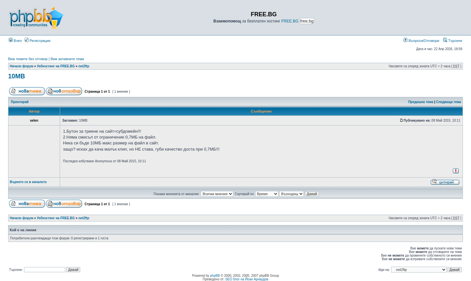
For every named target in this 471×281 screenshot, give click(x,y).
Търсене (452, 41)
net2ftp (83, 66)
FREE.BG (290, 21)
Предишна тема (420, 102)
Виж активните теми (67, 59)
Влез (15, 41)
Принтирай (20, 102)
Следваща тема (448, 102)
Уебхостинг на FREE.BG (56, 66)
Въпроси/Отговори (421, 41)
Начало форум (21, 66)
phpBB (215, 275)
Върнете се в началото (28, 182)
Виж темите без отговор (28, 59)
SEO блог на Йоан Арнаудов (246, 279)
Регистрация (37, 41)
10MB (16, 76)
